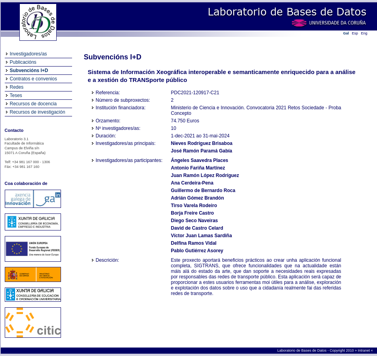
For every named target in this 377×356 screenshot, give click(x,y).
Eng (364, 33)
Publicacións (23, 62)
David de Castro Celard (197, 228)
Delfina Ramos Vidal (194, 243)
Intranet (364, 350)
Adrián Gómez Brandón (197, 198)
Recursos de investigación (37, 112)
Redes (17, 87)
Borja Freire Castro (192, 213)
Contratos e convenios (33, 79)
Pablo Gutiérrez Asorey (197, 250)
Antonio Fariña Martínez (198, 168)
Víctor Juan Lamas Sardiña (201, 235)
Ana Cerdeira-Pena (192, 183)
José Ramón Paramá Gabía (201, 151)
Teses (16, 95)
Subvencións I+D (29, 70)
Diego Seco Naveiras (194, 220)
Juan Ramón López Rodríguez (205, 175)
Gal (346, 33)
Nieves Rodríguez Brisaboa (201, 143)
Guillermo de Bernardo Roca (203, 190)
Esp (355, 33)
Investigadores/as (28, 54)
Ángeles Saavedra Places (199, 160)
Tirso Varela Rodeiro (194, 205)
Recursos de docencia (33, 104)
